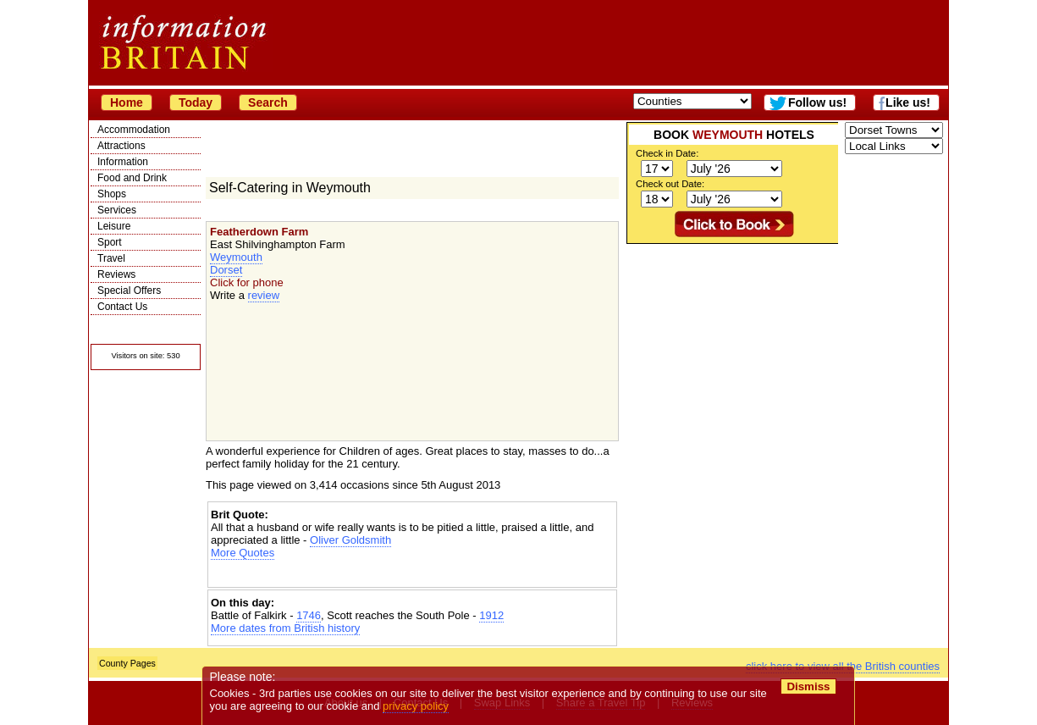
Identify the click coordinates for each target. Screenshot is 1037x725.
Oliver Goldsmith (350, 540)
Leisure (113, 226)
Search (268, 102)
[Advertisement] (412, 573)
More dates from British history (285, 628)
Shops (111, 194)
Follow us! (817, 102)
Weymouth (236, 257)
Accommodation (133, 130)
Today (195, 102)
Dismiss (808, 686)
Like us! (907, 102)
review (264, 295)
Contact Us (122, 307)
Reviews (116, 274)
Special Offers (129, 290)
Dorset (226, 269)
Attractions (121, 146)
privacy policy (416, 706)
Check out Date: (670, 184)
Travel (111, 258)
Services (116, 210)
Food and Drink (132, 178)
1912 (491, 615)
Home (126, 102)
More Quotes (242, 552)
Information (122, 162)
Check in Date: (667, 153)
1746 (308, 615)
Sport (109, 242)
